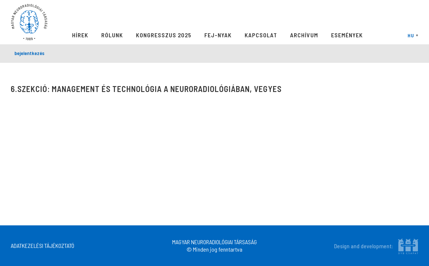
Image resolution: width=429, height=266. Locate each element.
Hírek (80, 34)
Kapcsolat (261, 34)
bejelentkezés (29, 53)
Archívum (304, 34)
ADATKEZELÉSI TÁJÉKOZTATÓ (42, 245)
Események (347, 34)
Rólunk (112, 34)
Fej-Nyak (218, 34)
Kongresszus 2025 (163, 34)
